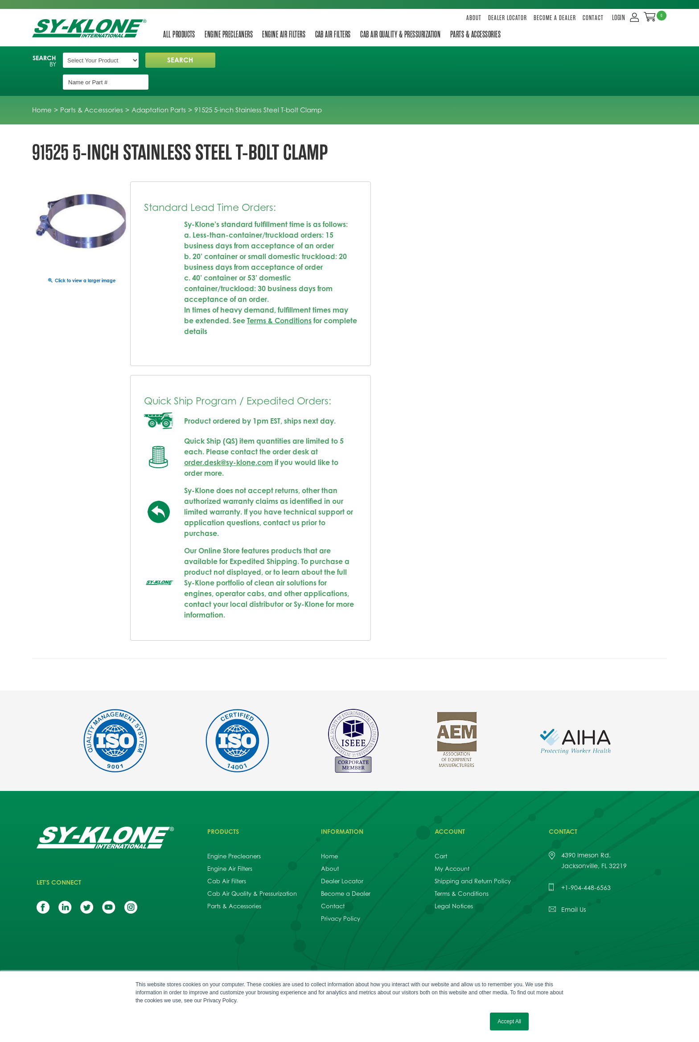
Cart (441, 835)
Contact (593, 18)
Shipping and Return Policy (473, 860)
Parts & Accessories (483, 34)
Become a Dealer (555, 18)
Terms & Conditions (279, 299)
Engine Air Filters (287, 34)
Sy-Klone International (91, 28)
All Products (179, 34)
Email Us (573, 888)
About (473, 18)
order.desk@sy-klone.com (228, 441)
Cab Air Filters (337, 34)
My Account (452, 847)
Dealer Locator (507, 18)
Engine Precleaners (230, 34)
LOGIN (619, 18)
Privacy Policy (340, 897)
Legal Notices (454, 885)
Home (329, 835)
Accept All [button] (509, 1021)
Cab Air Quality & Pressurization (407, 34)
